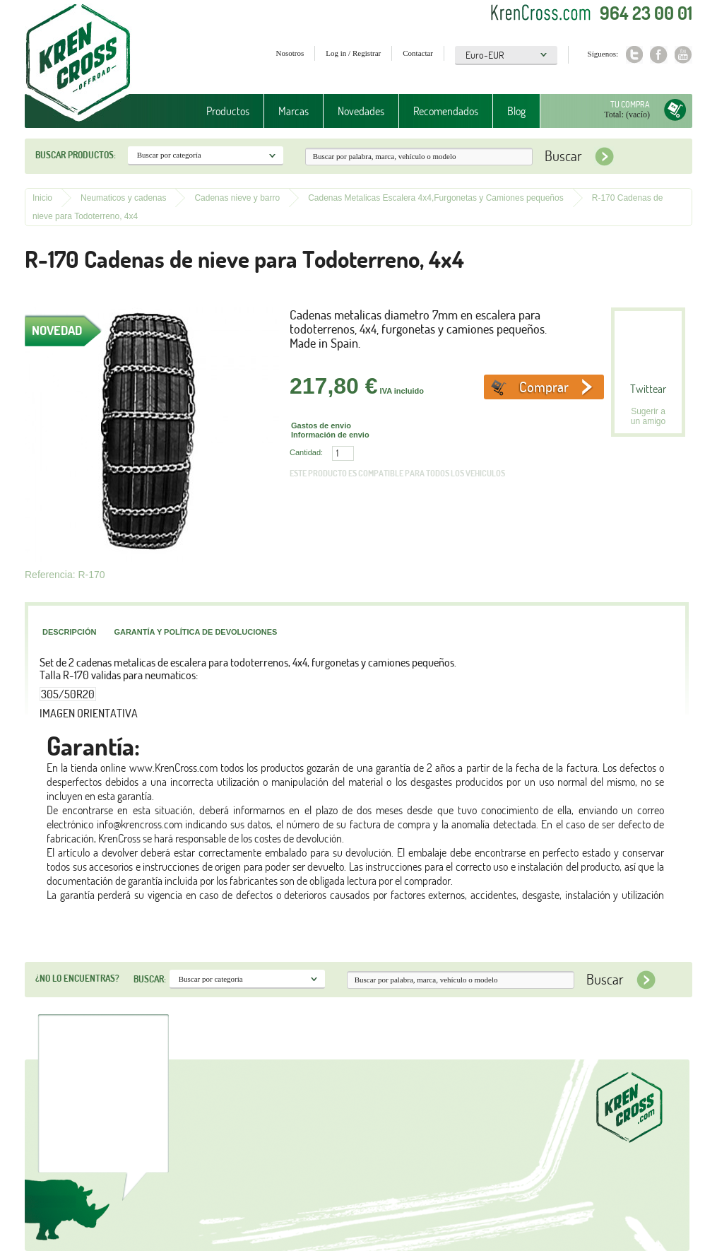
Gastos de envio (321, 425)
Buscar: (150, 979)
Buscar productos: (75, 154)
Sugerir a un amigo (648, 416)
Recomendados (445, 111)
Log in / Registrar (353, 53)
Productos (227, 111)
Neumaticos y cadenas (123, 198)
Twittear (648, 389)
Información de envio (330, 434)
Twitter (634, 55)
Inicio (42, 198)
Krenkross (78, 64)
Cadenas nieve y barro (237, 198)
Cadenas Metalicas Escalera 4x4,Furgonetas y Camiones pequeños (436, 198)
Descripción (69, 632)
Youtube (683, 55)
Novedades (361, 111)
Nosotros (290, 53)
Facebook (659, 55)
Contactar (418, 53)
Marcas (293, 111)
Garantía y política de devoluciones (195, 632)
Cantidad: (306, 452)
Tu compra (630, 104)
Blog (516, 111)
